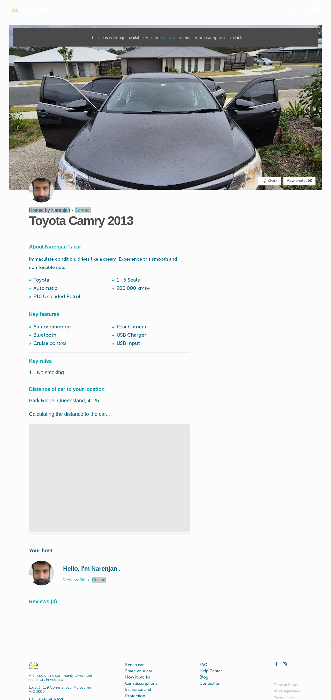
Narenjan (60, 210)
